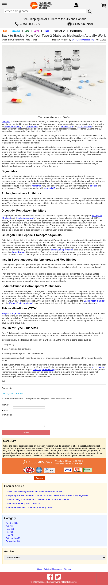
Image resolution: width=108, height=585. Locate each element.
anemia (93, 186)
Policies (47, 569)
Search (39, 478)
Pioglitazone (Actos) (11, 313)
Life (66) (10, 532)
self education (98, 367)
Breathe (16, 31)
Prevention (59, 31)
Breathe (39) (12, 523)
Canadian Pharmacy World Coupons (23, 503)
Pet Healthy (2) (13, 538)
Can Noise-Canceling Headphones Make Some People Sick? (35, 491)
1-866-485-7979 (30, 23)
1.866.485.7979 (40, 462)
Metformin (36, 186)
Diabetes (6, 121)
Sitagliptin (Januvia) (24, 218)
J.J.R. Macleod (84, 126)
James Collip (67, 126)
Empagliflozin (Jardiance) (21, 303)
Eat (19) (9, 526)
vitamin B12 (49, 188)
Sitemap (67, 569)
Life (27, 31)
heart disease (18, 252)
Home (39, 569)
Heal (46, 31)
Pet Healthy (76, 31)
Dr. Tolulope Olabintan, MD (83, 40)
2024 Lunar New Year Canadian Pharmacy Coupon (30, 507)
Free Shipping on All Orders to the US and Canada (54, 19)
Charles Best (32, 126)
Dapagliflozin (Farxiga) (94, 301)
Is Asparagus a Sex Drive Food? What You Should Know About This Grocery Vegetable (47, 495)
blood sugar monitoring (44, 369)
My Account (57, 569)
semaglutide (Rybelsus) (62, 250)
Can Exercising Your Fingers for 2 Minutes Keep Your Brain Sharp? (37, 499)
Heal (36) (10, 529)
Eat (5, 31)
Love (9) (10, 535)
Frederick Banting (12, 126)
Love (36, 31)
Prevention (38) (13, 541)
